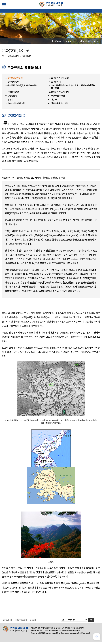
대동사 (54, 99)
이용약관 (33, 620)
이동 (91, 619)
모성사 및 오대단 (58, 95)
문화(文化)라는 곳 (15, 77)
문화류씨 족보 (57, 81)
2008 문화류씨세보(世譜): (73, 86)
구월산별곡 (12, 95)
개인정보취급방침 (21, 620)
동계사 (10, 99)
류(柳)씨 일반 (13, 91)
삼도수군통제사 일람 (59, 103)
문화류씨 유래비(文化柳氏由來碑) (22, 85)
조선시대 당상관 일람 (16, 103)
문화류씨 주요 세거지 (60, 91)
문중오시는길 (7, 620)
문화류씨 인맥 (13, 81)
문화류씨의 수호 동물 (60, 77)
